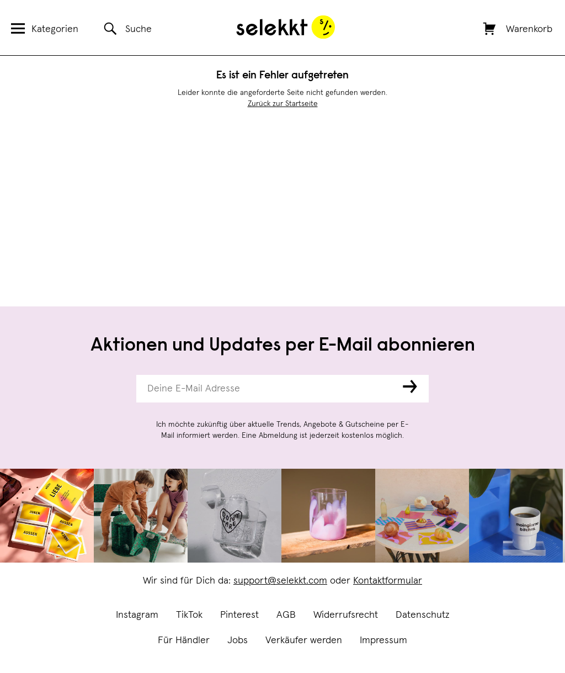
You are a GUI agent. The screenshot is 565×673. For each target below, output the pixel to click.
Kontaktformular (387, 581)
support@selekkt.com (280, 581)
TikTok (189, 615)
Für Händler (184, 640)
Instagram (137, 615)
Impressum (383, 640)
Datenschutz (423, 615)
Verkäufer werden (303, 640)
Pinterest (239, 615)
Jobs (237, 640)
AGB (286, 615)
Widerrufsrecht (345, 615)
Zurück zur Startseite (283, 104)
